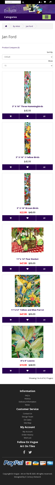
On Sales (27, 419)
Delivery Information (27, 401)
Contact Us (27, 413)
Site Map (27, 423)
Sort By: (50, 52)
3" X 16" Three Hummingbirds (27, 106)
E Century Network (33, 477)
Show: (50, 61)
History (28, 398)
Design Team (27, 416)
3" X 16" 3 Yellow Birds (27, 157)
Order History (27, 434)
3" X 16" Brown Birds (27, 208)
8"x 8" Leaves (27, 360)
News (27, 405)
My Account (27, 431)
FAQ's (27, 395)
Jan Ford (29, 26)
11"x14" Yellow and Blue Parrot (27, 309)
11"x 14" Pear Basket (27, 259)
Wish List (27, 438)
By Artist (16, 26)
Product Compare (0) (10, 47)
